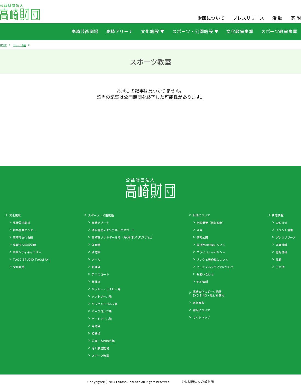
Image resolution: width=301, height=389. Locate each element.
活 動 (277, 18)
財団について (211, 18)
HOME (4, 44)
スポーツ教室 (25, 44)
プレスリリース (248, 18)
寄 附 (296, 18)
